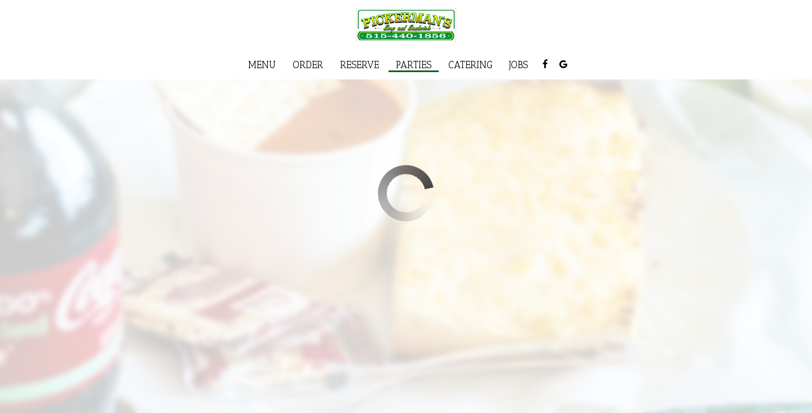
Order (308, 64)
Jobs (518, 64)
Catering (470, 64)
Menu (262, 64)
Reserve (359, 64)
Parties (413, 64)
